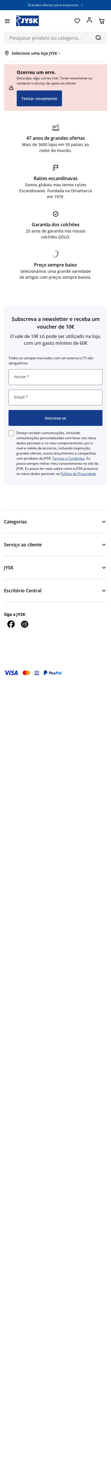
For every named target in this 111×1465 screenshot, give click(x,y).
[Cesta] (101, 21)
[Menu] (7, 21)
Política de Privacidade (78, 473)
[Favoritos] (77, 21)
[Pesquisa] (98, 37)
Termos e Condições (68, 458)
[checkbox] (11, 433)
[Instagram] (24, 624)
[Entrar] (89, 21)
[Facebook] (11, 624)
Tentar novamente (39, 98)
